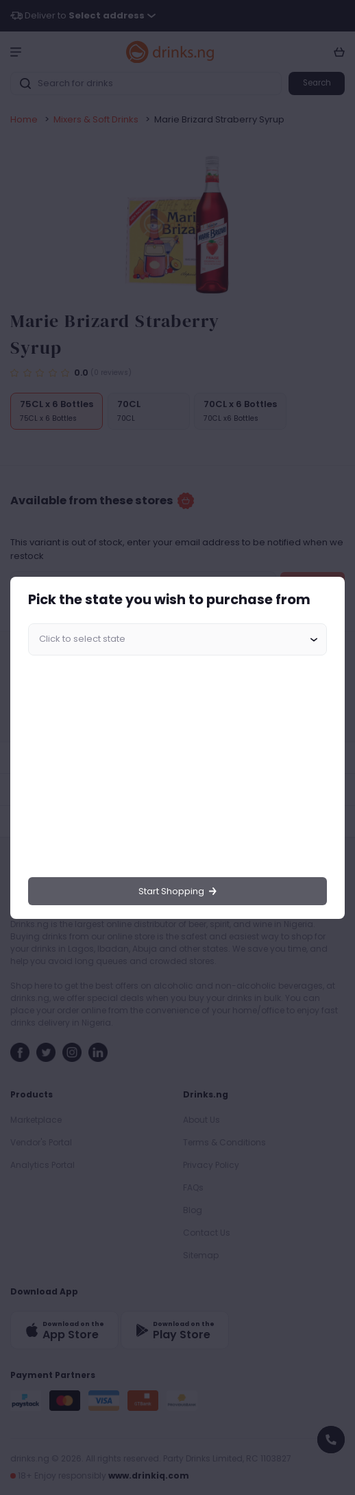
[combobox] (177, 640)
